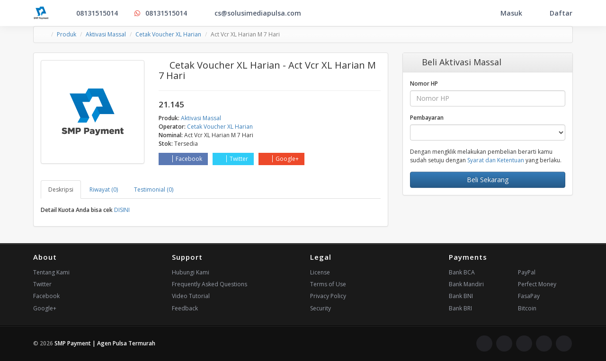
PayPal (526, 272)
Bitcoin (527, 308)
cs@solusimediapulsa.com (251, 13)
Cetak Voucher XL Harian (168, 34)
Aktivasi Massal (106, 34)
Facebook (183, 159)
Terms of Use (328, 284)
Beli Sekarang (487, 179)
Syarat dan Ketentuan (495, 160)
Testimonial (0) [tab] (153, 189)
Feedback (185, 308)
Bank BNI (461, 296)
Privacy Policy (328, 296)
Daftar (554, 13)
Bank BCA (462, 272)
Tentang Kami (51, 272)
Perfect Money (537, 284)
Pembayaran (427, 118)
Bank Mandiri (466, 284)
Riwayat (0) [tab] (103, 189)
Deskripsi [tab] (60, 189)
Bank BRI (460, 308)
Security (320, 308)
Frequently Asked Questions (209, 284)
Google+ (281, 159)
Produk (66, 34)
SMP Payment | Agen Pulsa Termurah (104, 343)
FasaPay (529, 296)
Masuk (505, 13)
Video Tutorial (191, 296)
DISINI (122, 210)
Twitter (233, 159)
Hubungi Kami (190, 272)
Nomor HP (424, 83)
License (320, 272)
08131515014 (91, 13)
